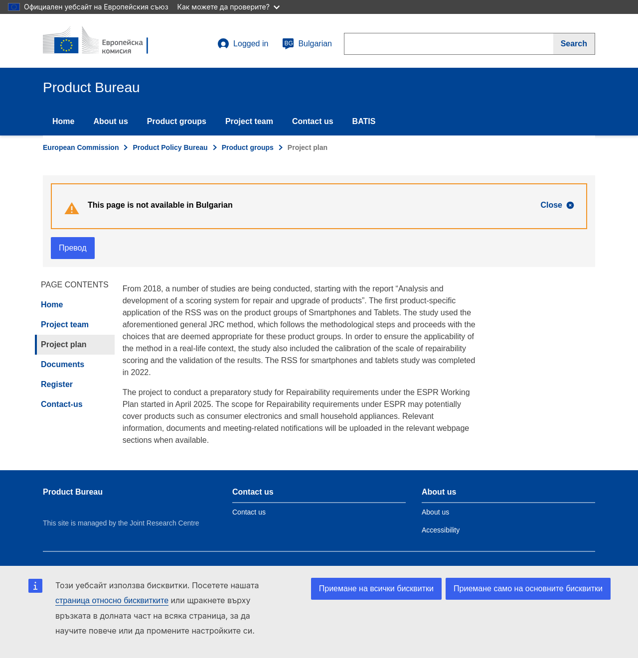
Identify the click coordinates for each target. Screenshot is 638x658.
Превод (73, 248)
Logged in (242, 44)
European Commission (81, 147)
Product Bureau (73, 492)
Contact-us (62, 404)
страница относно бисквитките (111, 600)
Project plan (64, 344)
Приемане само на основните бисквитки (528, 588)
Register (57, 384)
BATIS (364, 121)
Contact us (312, 121)
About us (110, 121)
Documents (62, 364)
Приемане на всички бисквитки (376, 588)
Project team (249, 121)
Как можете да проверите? (228, 6)
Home (63, 121)
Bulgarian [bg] (307, 44)
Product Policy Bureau (170, 147)
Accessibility (441, 530)
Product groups (176, 121)
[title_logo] (103, 41)
